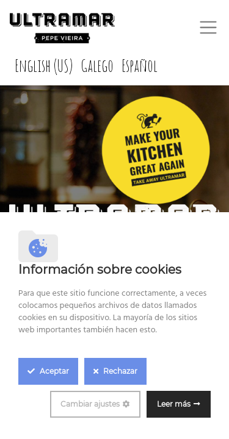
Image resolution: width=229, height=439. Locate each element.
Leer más (174, 404)
